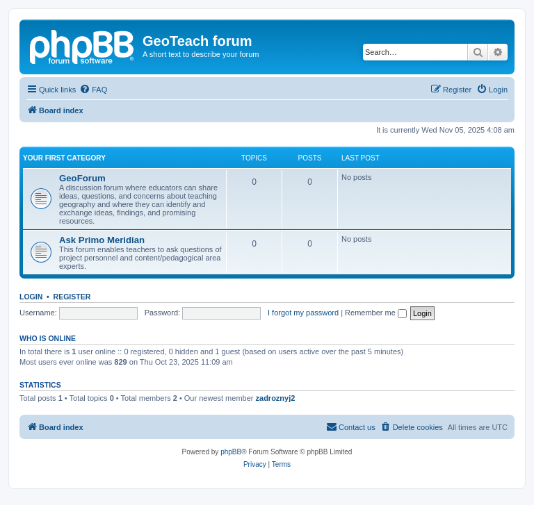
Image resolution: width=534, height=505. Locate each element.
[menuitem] (93, 89)
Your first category (64, 158)
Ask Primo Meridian (102, 240)
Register (72, 296)
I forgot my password (303, 312)
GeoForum (82, 178)
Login (30, 296)
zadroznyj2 (276, 398)
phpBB (230, 452)
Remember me (376, 312)
